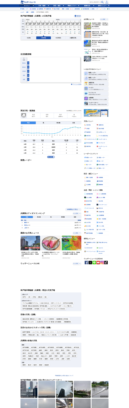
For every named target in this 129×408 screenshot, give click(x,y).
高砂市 (58, 353)
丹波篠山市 (30, 356)
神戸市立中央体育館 (68, 303)
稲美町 (29, 359)
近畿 (27, 12)
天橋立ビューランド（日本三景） (49, 335)
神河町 (51, 359)
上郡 (25, 227)
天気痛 (24, 71)
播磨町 (35, 359)
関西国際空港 (67, 322)
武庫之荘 (40, 297)
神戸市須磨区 (59, 347)
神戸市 (24, 297)
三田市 (74, 353)
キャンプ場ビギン (68, 306)
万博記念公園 (31, 335)
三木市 (52, 353)
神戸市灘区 (34, 347)
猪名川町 (74, 356)
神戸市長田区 (51, 347)
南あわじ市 (44, 356)
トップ (22, 12)
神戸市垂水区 (68, 347)
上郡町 (62, 359)
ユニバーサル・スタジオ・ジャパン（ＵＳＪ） (43, 332)
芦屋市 (68, 350)
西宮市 (57, 350)
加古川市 (30, 353)
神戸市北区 (76, 347)
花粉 (24, 75)
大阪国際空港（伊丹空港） (62, 319)
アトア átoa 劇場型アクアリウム (30, 303)
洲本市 (62, 350)
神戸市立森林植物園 (27, 308)
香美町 (40, 365)
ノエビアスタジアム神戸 (55, 306)
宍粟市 (56, 356)
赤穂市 (36, 353)
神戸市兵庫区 (42, 347)
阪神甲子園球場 (26, 332)
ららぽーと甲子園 (64, 335)
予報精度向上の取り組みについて (64, 375)
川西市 (63, 353)
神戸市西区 (34, 350)
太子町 (57, 359)
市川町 (40, 359)
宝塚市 (47, 353)
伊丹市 (73, 350)
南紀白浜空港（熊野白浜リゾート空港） (32, 319)
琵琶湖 (24, 335)
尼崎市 (46, 350)
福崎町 (46, 359)
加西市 (24, 356)
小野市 (69, 353)
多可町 (24, 359)
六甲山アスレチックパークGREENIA (56, 308)
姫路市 (40, 350)
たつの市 (67, 356)
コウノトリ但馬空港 (49, 319)
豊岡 (25, 222)
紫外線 (24, 67)
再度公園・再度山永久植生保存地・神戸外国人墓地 (35, 306)
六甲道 (34, 297)
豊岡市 (24, 365)
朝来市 (35, 365)
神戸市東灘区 (26, 347)
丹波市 (37, 356)
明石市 (51, 350)
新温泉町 (47, 365)
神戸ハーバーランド (56, 303)
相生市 (24, 353)
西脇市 (41, 353)
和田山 (26, 225)
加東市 (61, 356)
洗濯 (24, 79)
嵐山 (38, 335)
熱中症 (24, 63)
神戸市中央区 (26, 350)
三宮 (29, 297)
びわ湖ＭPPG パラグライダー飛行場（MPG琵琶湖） (49, 322)
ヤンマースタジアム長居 (63, 332)
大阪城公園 (73, 335)
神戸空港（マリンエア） (28, 322)
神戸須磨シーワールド (39, 308)
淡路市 (50, 356)
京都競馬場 (74, 332)
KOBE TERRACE (44, 303)
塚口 (46, 297)
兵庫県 (32, 12)
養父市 (29, 365)
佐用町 (68, 359)
